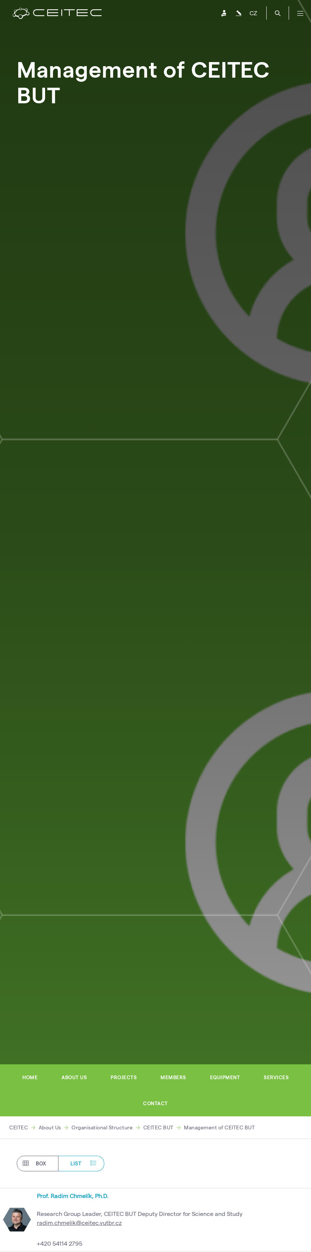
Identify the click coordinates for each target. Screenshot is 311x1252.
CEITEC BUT (158, 1127)
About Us (50, 1127)
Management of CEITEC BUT (219, 1127)
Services (276, 1077)
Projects (124, 1077)
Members (173, 1077)
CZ (253, 12)
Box (34, 1163)
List (83, 1163)
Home (30, 1077)
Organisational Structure (102, 1127)
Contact (155, 1103)
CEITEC (18, 1127)
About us (74, 1077)
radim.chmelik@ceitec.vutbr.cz (79, 1222)
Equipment (225, 1077)
